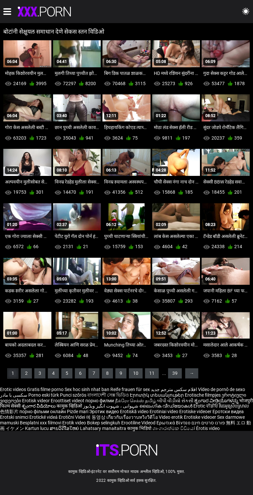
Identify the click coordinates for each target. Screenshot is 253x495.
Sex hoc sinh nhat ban (87, 389)
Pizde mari (77, 411)
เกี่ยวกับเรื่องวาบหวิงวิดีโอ (132, 417)
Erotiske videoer (195, 411)
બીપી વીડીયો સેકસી (175, 400)
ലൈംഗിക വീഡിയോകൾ (166, 406)
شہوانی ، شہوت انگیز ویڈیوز (111, 406)
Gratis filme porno (45, 389)
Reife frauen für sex (130, 389)
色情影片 (9, 411)
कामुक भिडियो (140, 428)
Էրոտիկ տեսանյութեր (157, 395)
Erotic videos (13, 389)
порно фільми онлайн (42, 411)
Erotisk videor (36, 400)
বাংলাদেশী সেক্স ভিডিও (108, 395)
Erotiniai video (164, 411)
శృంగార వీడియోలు (39, 406)
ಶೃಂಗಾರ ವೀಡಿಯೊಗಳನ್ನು (216, 400)
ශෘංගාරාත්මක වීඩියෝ (174, 428)
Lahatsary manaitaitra (103, 428)
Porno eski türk (43, 395)
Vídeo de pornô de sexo (221, 389)
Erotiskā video (135, 411)
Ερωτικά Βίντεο (173, 422)
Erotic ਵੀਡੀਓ (206, 406)
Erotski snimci (14, 417)
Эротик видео (104, 411)
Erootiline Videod (138, 422)
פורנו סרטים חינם (208, 422)
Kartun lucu (37, 428)
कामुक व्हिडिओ (70, 406)
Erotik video (74, 422)
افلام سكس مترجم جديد (174, 389)
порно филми (99, 400)
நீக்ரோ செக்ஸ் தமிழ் (135, 400)
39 (175, 373)
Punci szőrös (73, 395)
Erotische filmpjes (203, 395)
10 (135, 373)
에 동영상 (96, 417)
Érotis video (208, 428)
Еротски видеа (228, 411)
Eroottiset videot (68, 400)
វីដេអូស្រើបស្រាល (234, 406)
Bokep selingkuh (103, 422)
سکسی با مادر (13, 395)
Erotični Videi (72, 417)
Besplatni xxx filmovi (40, 422)
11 (152, 373)
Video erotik (171, 417)
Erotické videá (44, 417)
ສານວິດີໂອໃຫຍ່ (65, 428)
